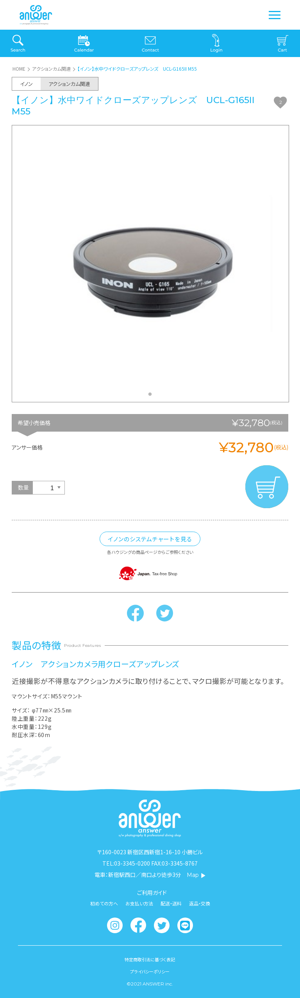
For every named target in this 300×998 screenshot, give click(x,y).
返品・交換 (199, 903)
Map (196, 874)
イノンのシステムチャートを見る (150, 539)
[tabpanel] (150, 263)
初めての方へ (104, 903)
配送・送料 (171, 903)
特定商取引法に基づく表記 (150, 959)
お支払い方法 (139, 903)
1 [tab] (152, 396)
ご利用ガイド (152, 892)
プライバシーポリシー (150, 971)
